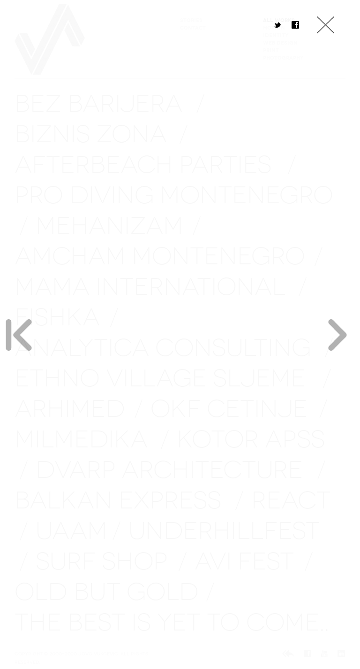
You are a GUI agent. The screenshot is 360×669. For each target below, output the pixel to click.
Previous (19, 335)
